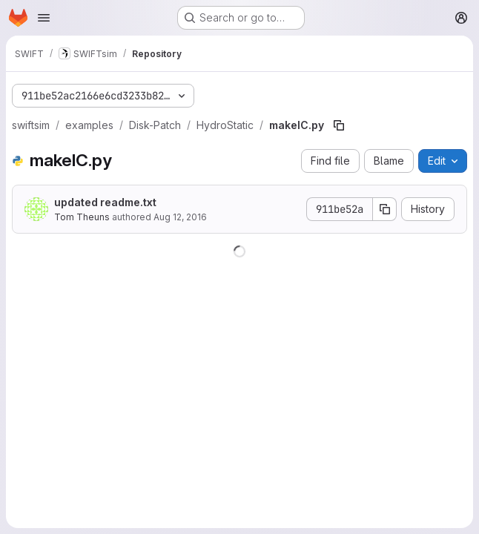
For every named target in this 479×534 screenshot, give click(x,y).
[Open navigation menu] (44, 18)
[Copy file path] (339, 125)
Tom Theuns (82, 216)
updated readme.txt (105, 202)
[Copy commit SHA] (385, 209)
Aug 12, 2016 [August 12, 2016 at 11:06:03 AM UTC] (180, 216)
